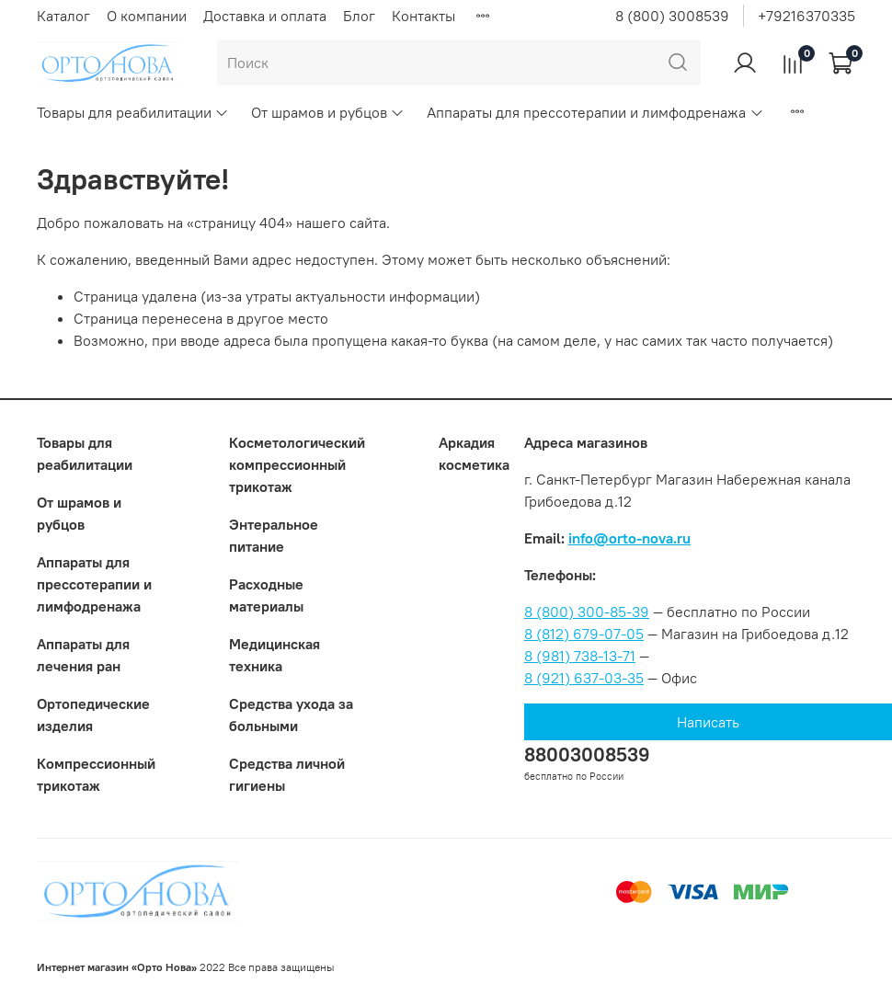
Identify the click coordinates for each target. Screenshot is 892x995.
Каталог (63, 15)
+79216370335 (806, 15)
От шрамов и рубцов (328, 112)
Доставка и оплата (264, 15)
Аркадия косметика (474, 453)
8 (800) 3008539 (672, 15)
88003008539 (587, 754)
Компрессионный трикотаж (96, 774)
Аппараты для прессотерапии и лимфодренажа (595, 112)
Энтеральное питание (273, 535)
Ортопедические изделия (93, 714)
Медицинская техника (274, 655)
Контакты (423, 15)
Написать (708, 722)
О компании (147, 15)
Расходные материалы (266, 595)
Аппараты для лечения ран (83, 655)
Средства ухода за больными (291, 714)
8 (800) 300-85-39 (586, 611)
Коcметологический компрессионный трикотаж (297, 464)
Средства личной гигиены (287, 774)
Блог (359, 15)
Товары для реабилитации (133, 112)
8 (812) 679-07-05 (584, 633)
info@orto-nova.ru (629, 538)
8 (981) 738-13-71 (579, 655)
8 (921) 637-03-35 (584, 678)
